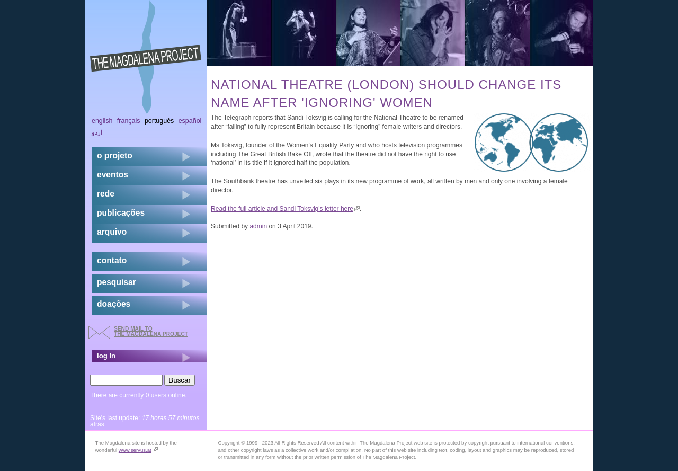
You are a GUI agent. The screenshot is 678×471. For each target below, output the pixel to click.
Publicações (121, 212)
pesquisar (116, 282)
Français (128, 121)
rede (105, 193)
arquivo (112, 231)
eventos (112, 174)
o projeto (114, 155)
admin (258, 226)
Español (190, 121)
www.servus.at (138, 450)
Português (159, 121)
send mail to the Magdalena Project (151, 331)
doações (113, 303)
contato (112, 260)
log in (106, 356)
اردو (97, 132)
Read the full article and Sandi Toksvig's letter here (285, 208)
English (102, 121)
